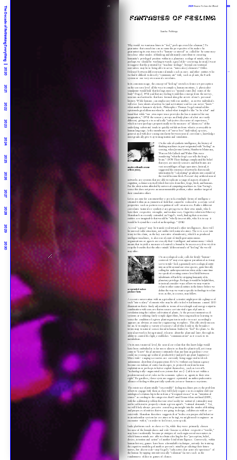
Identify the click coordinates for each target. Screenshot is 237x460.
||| (229, 6)
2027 (6, 194)
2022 (6, 106)
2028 (6, 211)
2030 (6, 245)
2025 (6, 159)
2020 (6, 71)
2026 (6, 176)
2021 (6, 89)
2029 (6, 228)
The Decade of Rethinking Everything (6, 33)
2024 (6, 141)
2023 (6, 123)
